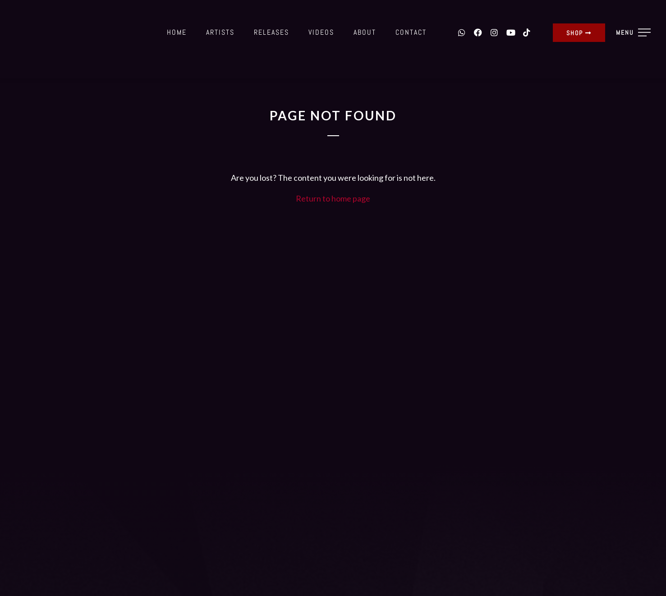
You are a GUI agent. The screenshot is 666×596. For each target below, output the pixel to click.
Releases (271, 32)
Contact (411, 32)
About (365, 32)
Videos (321, 32)
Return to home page (333, 198)
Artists (220, 32)
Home (177, 32)
